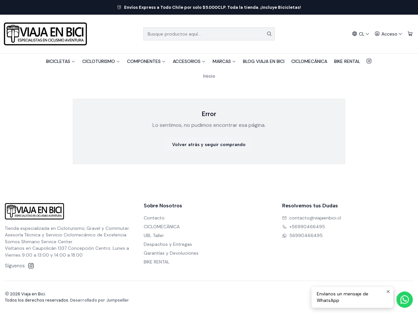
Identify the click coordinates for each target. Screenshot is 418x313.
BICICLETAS (60, 61)
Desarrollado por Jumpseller (99, 300)
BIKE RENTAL (347, 61)
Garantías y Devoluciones (171, 253)
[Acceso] (388, 34)
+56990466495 (303, 227)
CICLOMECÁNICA (309, 61)
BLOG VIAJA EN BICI (263, 61)
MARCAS (224, 61)
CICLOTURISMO (101, 61)
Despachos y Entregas (168, 244)
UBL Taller (154, 235)
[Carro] (410, 34)
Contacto (154, 218)
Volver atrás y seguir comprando (209, 144)
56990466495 (302, 235)
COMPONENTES (146, 61)
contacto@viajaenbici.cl (311, 218)
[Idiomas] (360, 34)
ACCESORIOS (189, 61)
